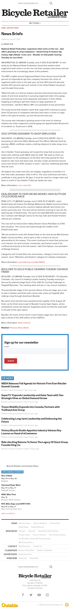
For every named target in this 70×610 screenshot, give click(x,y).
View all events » (8, 513)
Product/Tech (55, 523)
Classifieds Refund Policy (48, 531)
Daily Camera (24, 322)
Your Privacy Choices (57, 535)
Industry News (13, 28)
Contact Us (37, 546)
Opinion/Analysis (40, 523)
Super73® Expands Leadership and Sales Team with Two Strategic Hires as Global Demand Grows (32, 396)
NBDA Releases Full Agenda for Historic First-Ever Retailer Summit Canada (33, 385)
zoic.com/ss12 (24, 185)
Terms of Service (39, 535)
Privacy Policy (24, 535)
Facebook (22, 594)
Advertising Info (25, 554)
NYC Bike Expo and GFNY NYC (15, 504)
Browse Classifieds (26, 550)
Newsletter (34, 558)
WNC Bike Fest (8, 494)
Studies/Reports (37, 527)
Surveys (22, 531)
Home (3, 28)
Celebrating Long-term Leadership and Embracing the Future (31, 420)
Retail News (23, 527)
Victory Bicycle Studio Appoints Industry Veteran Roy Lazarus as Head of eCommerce (31, 432)
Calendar (31, 531)
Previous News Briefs (19, 327)
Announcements (16, 390)
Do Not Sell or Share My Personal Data (34, 539)
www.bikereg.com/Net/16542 (31, 262)
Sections (35, 23)
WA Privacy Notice (26, 542)
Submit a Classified (44, 550)
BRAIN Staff (8, 44)
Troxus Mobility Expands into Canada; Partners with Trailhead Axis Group (30, 408)
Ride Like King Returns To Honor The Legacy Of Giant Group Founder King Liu (34, 443)
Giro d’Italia (6, 475)
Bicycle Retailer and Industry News (22, 466)
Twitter (31, 594)
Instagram (47, 594)
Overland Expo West (10, 485)
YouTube (39, 594)
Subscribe (23, 558)
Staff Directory (24, 546)
